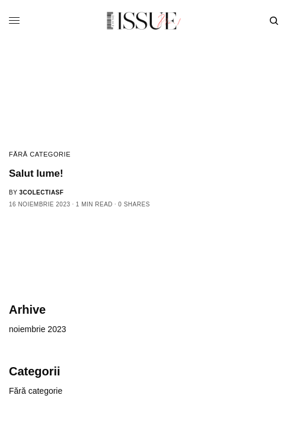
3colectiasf (41, 192)
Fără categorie (40, 154)
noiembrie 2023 (37, 329)
